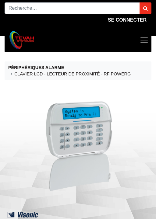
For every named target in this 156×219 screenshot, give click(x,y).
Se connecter (127, 20)
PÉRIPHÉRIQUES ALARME (36, 67)
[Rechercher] (145, 8)
